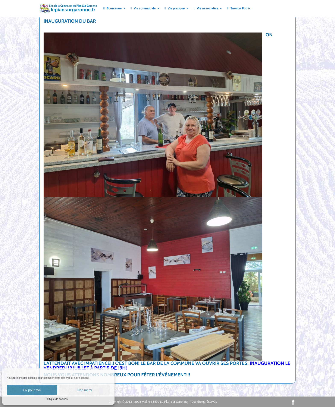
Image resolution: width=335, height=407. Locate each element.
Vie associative (206, 8)
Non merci (84, 390)
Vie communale (143, 8)
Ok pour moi (32, 390)
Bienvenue (112, 8)
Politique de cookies (56, 399)
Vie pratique (175, 8)
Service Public (239, 8)
